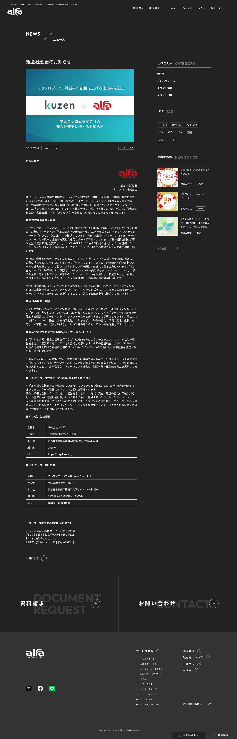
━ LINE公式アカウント (147, 704)
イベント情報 (165, 88)
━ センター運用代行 (146, 689)
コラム (202, 8)
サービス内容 (148, 651)
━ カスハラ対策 (144, 683)
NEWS (160, 73)
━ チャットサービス (146, 658)
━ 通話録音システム (146, 663)
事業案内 (138, 8)
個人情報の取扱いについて (197, 704)
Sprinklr (177, 124)
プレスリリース (50, 148)
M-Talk (162, 124)
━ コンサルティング (146, 694)
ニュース (171, 8)
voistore (191, 124)
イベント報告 (165, 95)
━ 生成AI (141, 678)
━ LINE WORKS (144, 699)
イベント (186, 8)
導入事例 (154, 8)
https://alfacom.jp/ (59, 502)
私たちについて (220, 8)
